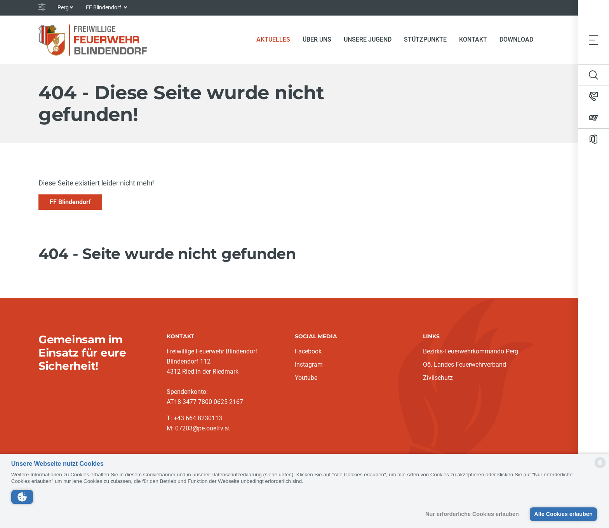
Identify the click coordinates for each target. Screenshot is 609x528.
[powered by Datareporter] (600, 467)
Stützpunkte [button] (425, 39)
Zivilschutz (438, 377)
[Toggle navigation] (593, 40)
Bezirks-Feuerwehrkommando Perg (470, 351)
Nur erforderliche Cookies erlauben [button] (472, 514)
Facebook (308, 351)
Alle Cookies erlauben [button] (563, 514)
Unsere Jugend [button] (368, 39)
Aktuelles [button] (276, 39)
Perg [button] (63, 7)
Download (516, 39)
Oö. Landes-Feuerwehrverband (464, 364)
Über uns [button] (317, 39)
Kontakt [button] (473, 39)
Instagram (309, 364)
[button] (22, 497)
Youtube (306, 377)
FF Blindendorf (70, 202)
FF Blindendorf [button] (104, 7)
